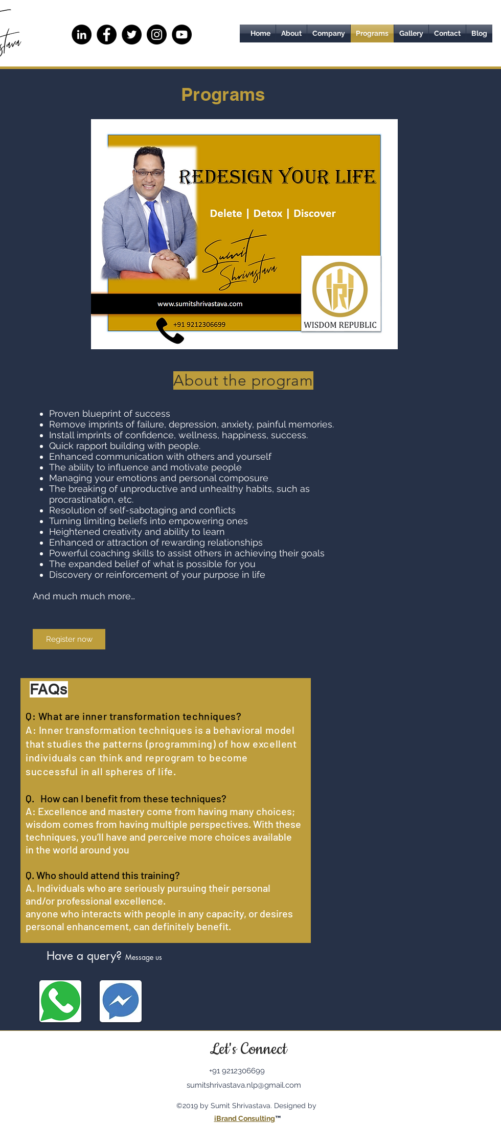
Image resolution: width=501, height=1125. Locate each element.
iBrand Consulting (244, 1118)
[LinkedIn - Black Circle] (82, 34)
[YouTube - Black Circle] (182, 34)
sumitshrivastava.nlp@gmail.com (244, 1085)
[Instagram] (157, 34)
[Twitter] (132, 34)
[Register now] (69, 639)
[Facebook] (107, 34)
